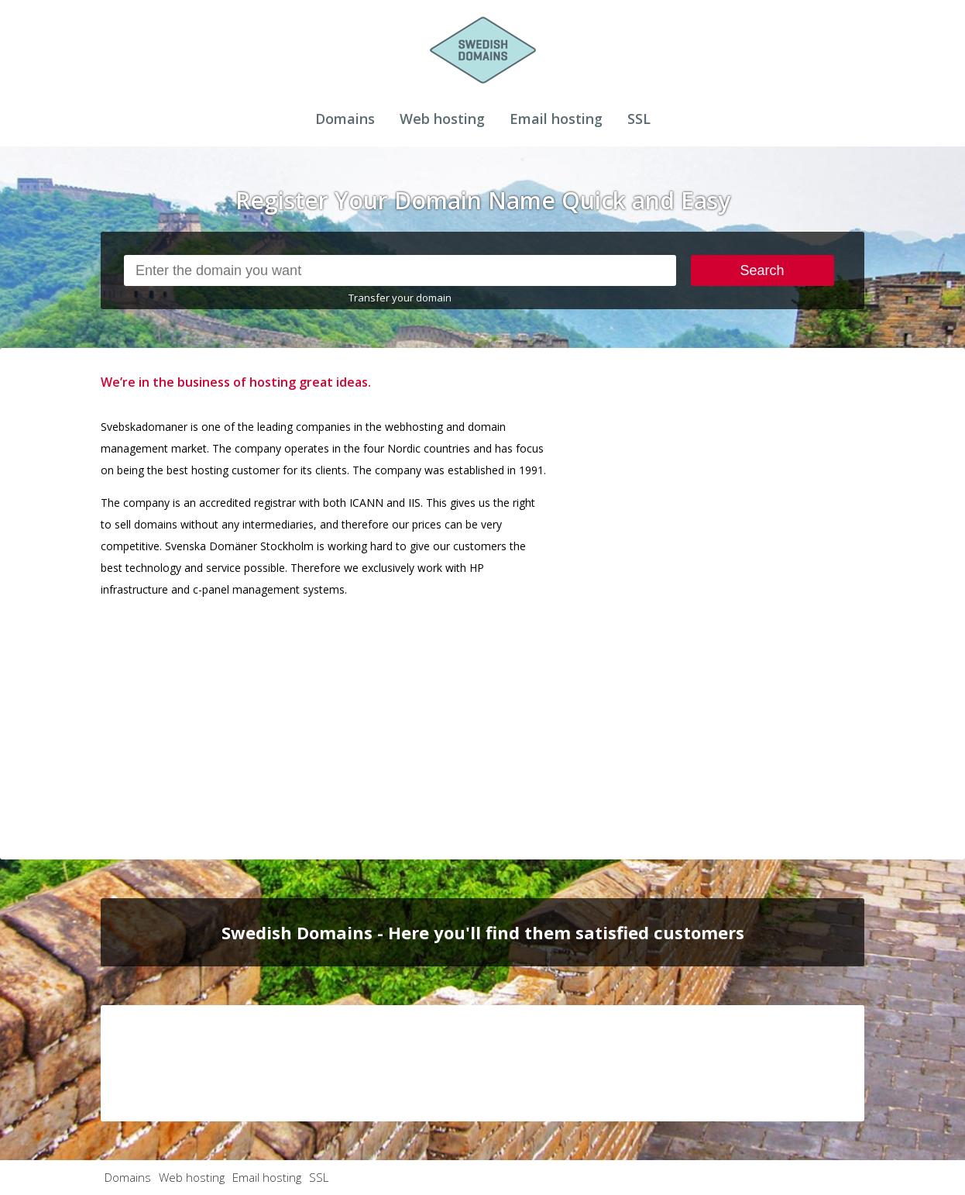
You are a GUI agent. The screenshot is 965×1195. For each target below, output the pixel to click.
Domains (345, 118)
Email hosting (556, 118)
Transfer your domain (400, 298)
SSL (639, 118)
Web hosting (442, 118)
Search (762, 270)
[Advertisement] (748, 603)
